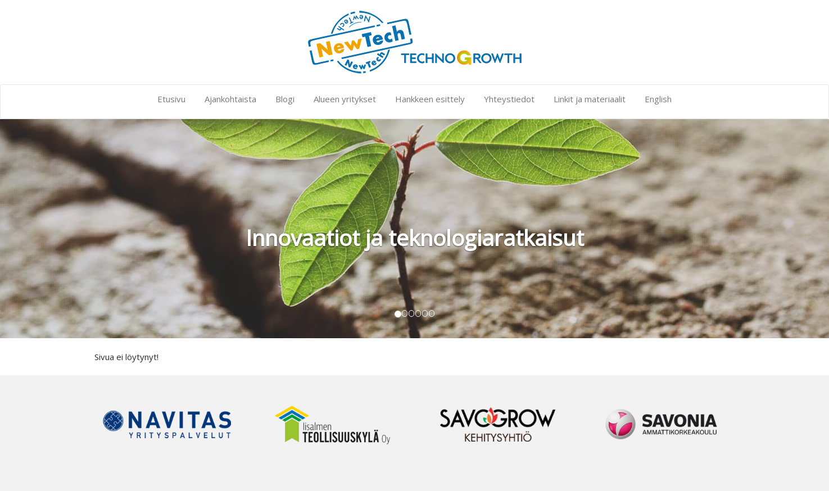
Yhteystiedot (509, 98)
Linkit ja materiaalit (590, 98)
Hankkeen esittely (430, 98)
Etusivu (171, 98)
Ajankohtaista (230, 98)
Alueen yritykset (345, 98)
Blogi (285, 98)
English (658, 98)
